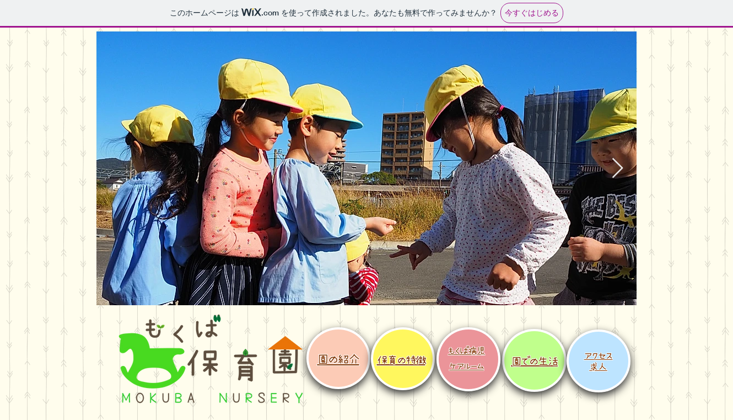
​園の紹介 (338, 359)
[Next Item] (617, 168)
